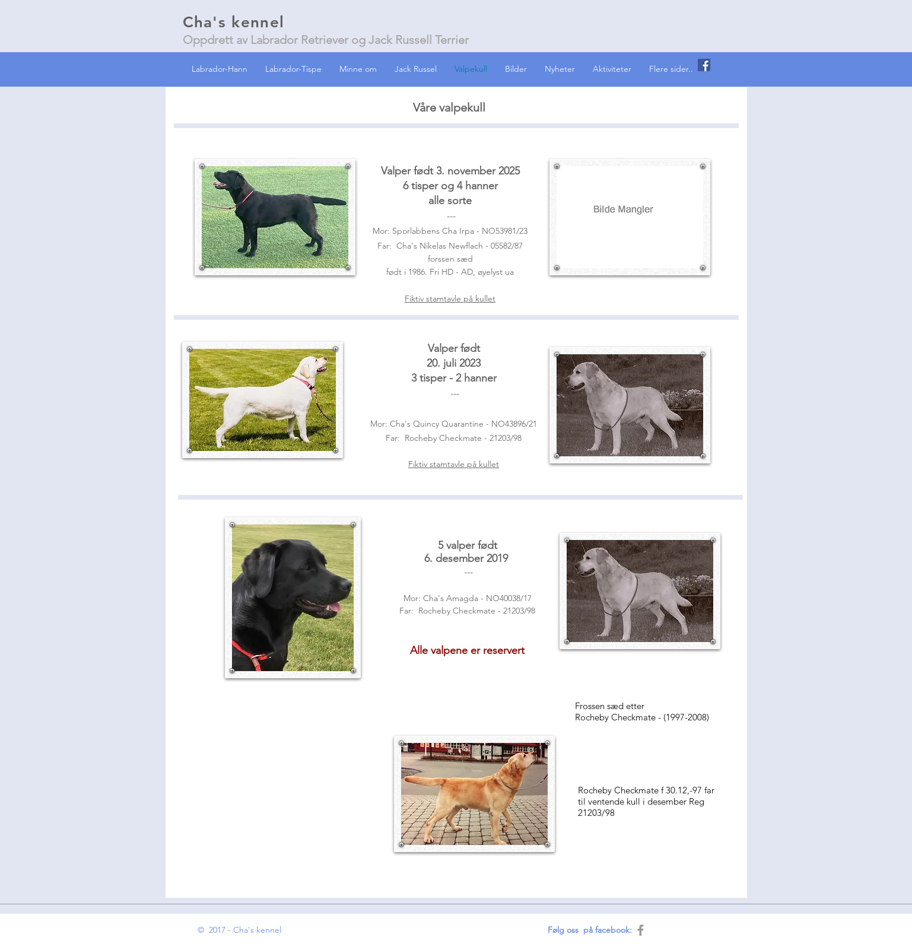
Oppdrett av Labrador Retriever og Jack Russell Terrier (326, 40)
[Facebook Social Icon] (704, 65)
